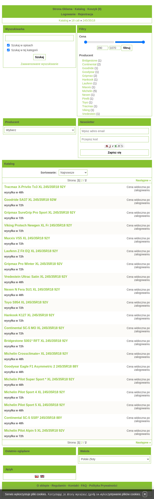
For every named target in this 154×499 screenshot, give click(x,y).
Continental (89, 64)
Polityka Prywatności (103, 485)
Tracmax (87, 106)
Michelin (87, 91)
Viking (86, 110)
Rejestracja (85, 14)
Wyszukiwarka (14, 29)
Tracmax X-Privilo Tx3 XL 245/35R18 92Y (35, 187)
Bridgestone (89, 60)
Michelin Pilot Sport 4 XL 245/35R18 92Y (34, 392)
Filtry (82, 29)
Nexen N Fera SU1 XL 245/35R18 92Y (32, 289)
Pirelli (85, 98)
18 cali (75, 20)
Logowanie (68, 14)
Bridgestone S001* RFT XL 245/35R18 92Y (36, 340)
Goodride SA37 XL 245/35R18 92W (30, 199)
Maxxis (86, 87)
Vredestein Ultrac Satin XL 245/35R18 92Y (35, 276)
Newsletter (87, 122)
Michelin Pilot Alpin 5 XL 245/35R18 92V (34, 430)
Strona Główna (62, 9)
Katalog (80, 9)
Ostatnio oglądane (17, 451)
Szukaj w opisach (22, 45)
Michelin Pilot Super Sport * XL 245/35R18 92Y (39, 379)
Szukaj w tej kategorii (24, 50)
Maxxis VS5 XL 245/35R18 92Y (27, 238)
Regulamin (59, 485)
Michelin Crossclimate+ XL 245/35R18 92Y (36, 353)
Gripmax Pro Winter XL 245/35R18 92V (33, 264)
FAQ (84, 485)
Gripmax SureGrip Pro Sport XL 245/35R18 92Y (39, 212)
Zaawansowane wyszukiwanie (39, 64)
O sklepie (43, 485)
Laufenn (87, 83)
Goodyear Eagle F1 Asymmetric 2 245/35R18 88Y (41, 366)
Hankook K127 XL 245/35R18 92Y (29, 315)
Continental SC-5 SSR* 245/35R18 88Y (33, 417)
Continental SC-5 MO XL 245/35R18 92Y (34, 328)
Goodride (88, 68)
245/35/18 (89, 20)
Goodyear (88, 72)
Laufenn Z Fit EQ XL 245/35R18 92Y (31, 251)
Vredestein (88, 113)
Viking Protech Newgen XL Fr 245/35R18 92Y (38, 225)
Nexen (86, 94)
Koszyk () (94, 9)
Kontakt (73, 485)
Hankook (87, 79)
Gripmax (87, 75)
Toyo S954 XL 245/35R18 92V (26, 302)
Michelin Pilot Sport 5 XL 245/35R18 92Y (34, 405)
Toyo (85, 102)
